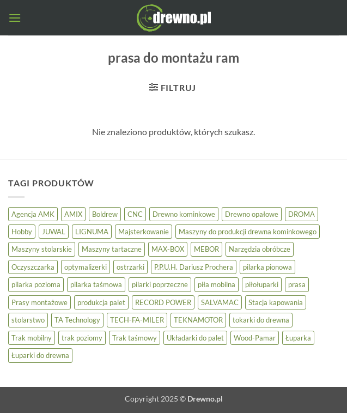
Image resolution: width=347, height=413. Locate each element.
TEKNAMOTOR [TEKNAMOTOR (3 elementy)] (198, 319)
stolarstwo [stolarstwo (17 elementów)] (28, 319)
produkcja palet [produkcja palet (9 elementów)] (101, 302)
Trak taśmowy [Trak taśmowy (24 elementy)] (134, 337)
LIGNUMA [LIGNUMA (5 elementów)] (91, 231)
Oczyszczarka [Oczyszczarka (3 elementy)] (32, 267)
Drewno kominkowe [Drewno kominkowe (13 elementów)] (184, 214)
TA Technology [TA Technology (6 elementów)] (77, 319)
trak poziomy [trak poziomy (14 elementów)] (82, 337)
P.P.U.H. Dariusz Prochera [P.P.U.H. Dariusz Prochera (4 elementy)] (193, 267)
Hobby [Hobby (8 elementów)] (21, 231)
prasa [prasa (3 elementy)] (297, 284)
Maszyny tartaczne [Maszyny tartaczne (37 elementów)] (112, 249)
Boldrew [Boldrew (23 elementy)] (105, 214)
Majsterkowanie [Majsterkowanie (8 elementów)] (143, 231)
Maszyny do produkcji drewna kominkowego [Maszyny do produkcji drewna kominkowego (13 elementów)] (247, 231)
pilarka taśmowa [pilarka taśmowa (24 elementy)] (96, 284)
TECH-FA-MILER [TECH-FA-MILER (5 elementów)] (137, 319)
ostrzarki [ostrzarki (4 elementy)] (130, 267)
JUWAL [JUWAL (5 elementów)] (53, 231)
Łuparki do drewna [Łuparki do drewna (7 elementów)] (40, 355)
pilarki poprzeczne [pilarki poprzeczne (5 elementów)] (160, 284)
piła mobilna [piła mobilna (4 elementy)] (216, 284)
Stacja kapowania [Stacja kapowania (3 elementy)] (275, 302)
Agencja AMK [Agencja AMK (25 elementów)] (32, 214)
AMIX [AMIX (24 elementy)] (73, 214)
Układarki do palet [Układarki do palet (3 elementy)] (195, 337)
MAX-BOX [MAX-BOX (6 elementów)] (167, 249)
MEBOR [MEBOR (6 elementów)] (206, 249)
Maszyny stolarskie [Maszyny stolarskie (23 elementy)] (41, 249)
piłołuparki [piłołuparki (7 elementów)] (261, 284)
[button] (14, 17)
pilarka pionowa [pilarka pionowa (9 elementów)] (267, 267)
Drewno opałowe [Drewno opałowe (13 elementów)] (251, 214)
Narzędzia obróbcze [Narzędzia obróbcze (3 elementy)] (259, 249)
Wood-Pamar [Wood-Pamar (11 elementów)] (255, 337)
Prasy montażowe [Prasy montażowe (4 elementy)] (39, 302)
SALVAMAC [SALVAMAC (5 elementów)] (220, 302)
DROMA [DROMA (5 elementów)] (301, 214)
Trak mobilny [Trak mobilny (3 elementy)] (31, 337)
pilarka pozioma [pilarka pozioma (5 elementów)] (35, 284)
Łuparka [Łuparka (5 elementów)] (298, 337)
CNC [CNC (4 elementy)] (135, 214)
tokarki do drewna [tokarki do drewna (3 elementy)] (261, 319)
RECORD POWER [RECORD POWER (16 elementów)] (163, 302)
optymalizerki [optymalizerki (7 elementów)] (85, 267)
